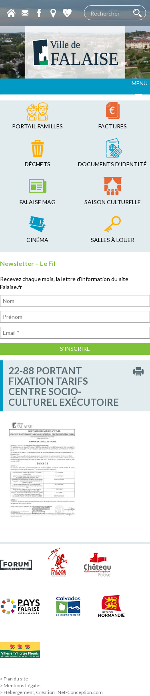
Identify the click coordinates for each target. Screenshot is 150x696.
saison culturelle (112, 202)
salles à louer (112, 239)
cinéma (37, 239)
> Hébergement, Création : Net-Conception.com (51, 692)
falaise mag (38, 202)
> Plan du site (14, 679)
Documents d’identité (112, 164)
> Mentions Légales (21, 685)
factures (112, 126)
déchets (37, 164)
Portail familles (37, 126)
